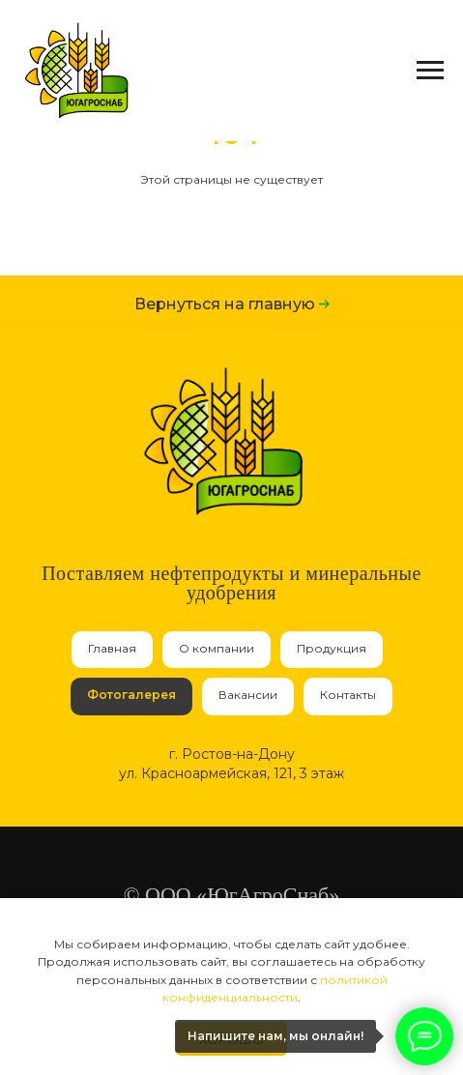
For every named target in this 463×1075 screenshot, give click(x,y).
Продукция (331, 648)
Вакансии (247, 694)
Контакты (348, 694)
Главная (112, 648)
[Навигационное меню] (430, 70)
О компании (216, 648)
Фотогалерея (131, 694)
